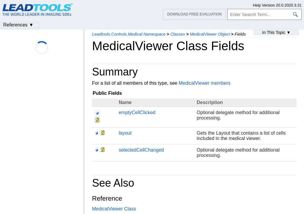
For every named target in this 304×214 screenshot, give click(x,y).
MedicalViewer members (205, 83)
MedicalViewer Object (210, 34)
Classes (177, 34)
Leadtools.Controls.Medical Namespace (128, 34)
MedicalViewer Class (114, 208)
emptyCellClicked (137, 112)
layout (125, 133)
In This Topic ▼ (276, 32)
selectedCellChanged (141, 149)
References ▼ (18, 24)
